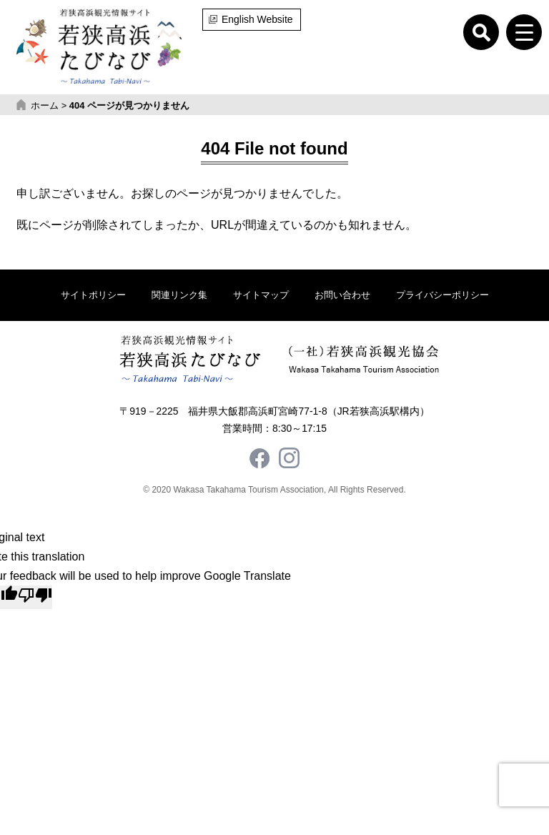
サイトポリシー (93, 295)
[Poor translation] (35, 597)
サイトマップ (261, 295)
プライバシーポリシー (442, 295)
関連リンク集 (179, 295)
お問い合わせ (342, 295)
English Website (257, 19)
